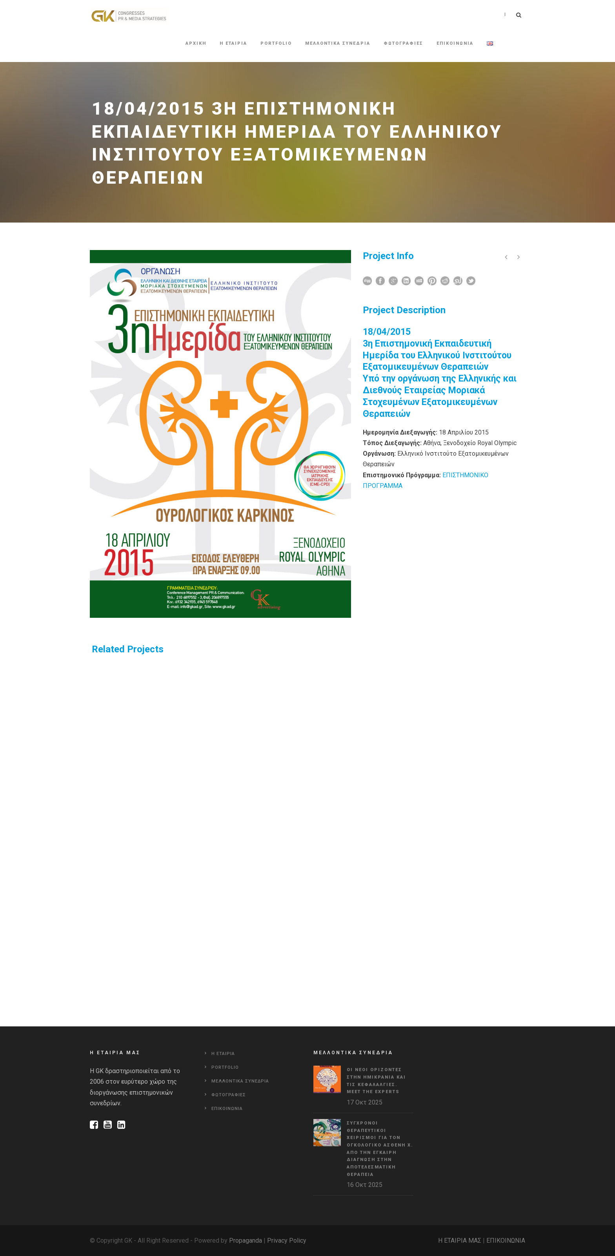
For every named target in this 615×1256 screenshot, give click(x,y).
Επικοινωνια (455, 43)
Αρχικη (196, 43)
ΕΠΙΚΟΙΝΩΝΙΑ (505, 1240)
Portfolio (276, 43)
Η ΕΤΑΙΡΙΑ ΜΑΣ (459, 1240)
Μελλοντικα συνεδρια (337, 43)
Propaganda (245, 1240)
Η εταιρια (233, 43)
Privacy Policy (286, 1240)
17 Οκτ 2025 (364, 1102)
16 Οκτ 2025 (364, 1184)
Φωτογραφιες (403, 43)
